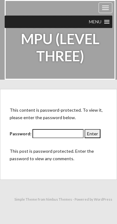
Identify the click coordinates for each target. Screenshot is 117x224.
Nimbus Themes (59, 199)
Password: (47, 133)
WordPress (103, 199)
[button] (95, 22)
